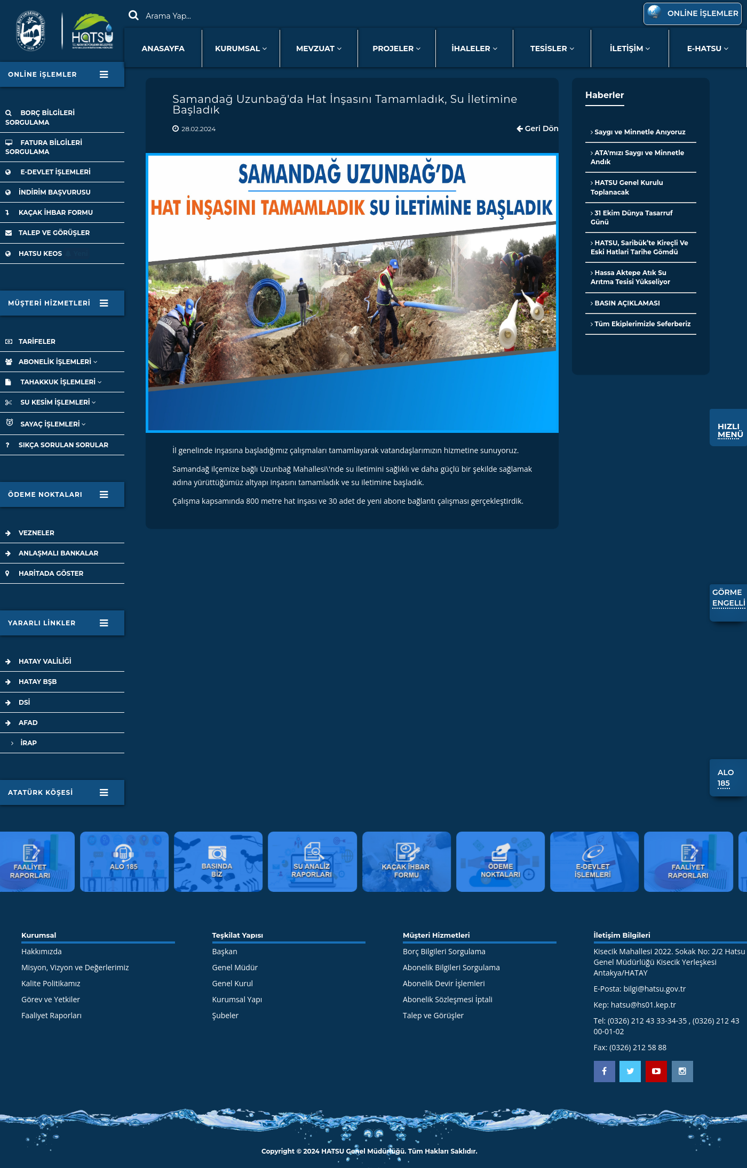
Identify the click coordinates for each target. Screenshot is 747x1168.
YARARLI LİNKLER (58, 624)
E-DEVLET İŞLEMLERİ (48, 172)
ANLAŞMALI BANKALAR (51, 553)
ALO (726, 778)
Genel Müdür (235, 967)
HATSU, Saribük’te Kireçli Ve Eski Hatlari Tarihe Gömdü (639, 247)
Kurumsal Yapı (237, 999)
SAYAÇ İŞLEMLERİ (45, 423)
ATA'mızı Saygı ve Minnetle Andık (637, 157)
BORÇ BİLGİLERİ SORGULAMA (40, 117)
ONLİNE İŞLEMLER (691, 13)
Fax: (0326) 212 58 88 (630, 1047)
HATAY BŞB (31, 682)
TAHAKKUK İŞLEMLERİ (53, 382)
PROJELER (396, 48)
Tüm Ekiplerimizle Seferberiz (641, 324)
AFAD (21, 723)
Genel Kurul (232, 983)
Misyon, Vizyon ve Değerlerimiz (75, 967)
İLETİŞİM (630, 48)
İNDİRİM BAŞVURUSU (48, 192)
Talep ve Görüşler (433, 1015)
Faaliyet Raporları (51, 1015)
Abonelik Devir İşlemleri (444, 983)
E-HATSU (708, 48)
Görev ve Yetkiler (50, 999)
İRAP (21, 743)
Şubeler (225, 1015)
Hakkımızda (41, 951)
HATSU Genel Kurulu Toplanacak (627, 187)
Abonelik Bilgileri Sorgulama (451, 967)
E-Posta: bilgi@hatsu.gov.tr (640, 989)
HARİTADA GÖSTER (44, 573)
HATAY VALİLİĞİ (38, 661)
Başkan (224, 951)
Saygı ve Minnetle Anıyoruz (638, 132)
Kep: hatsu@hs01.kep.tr (635, 1005)
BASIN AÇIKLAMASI (625, 303)
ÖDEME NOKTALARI (58, 495)
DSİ (17, 702)
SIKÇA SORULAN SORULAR (56, 445)
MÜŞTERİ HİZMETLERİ (58, 306)
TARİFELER (30, 341)
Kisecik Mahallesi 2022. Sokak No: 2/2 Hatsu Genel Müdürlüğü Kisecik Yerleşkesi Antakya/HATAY (669, 962)
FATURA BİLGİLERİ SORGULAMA (43, 147)
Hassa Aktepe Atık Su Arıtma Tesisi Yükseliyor (630, 277)
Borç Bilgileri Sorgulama (444, 951)
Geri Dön (537, 128)
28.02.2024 (198, 129)
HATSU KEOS (47, 253)
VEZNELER (29, 533)
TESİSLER (552, 48)
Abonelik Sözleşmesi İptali (447, 999)
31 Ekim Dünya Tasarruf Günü (632, 217)
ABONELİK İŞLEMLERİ (51, 362)
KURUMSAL (241, 48)
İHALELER (474, 48)
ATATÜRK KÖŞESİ (58, 793)
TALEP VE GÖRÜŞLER (47, 233)
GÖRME (728, 598)
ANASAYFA (163, 48)
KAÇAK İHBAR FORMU (49, 212)
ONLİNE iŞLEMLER (58, 75)
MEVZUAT (318, 48)
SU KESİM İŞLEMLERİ (50, 402)
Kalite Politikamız (51, 983)
